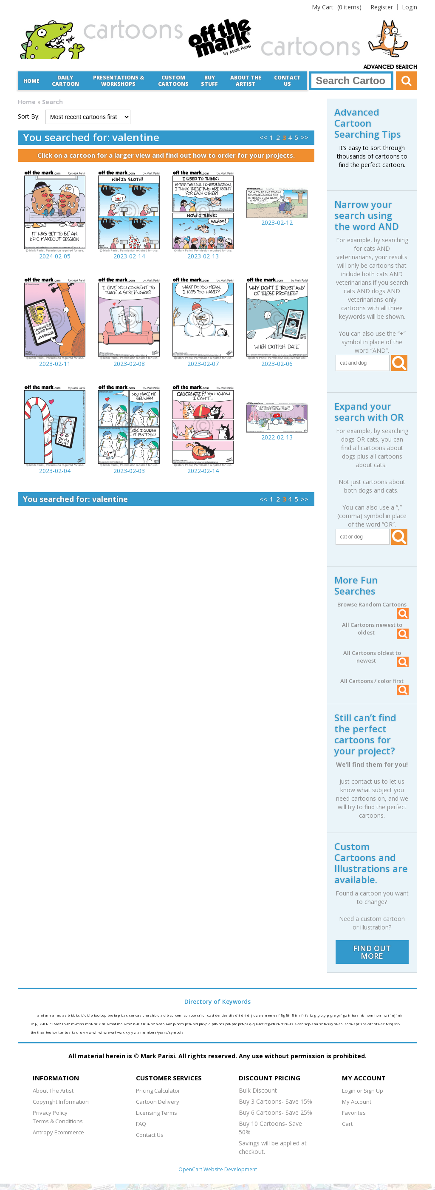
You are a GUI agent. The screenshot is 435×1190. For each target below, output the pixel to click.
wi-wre (104, 1032)
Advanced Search (390, 67)
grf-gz (342, 1015)
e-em (263, 1015)
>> (304, 137)
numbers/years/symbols (162, 1032)
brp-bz (120, 1015)
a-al (41, 1015)
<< (263, 137)
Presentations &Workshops (118, 81)
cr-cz (207, 1015)
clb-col (169, 1015)
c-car (131, 1015)
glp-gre (329, 1015)
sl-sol (339, 1023)
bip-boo (93, 1015)
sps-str (367, 1023)
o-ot (159, 1023)
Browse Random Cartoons (373, 604)
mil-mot (109, 1023)
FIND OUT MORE (372, 952)
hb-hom (366, 1015)
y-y (131, 1032)
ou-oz (168, 1023)
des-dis (228, 1015)
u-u (79, 1032)
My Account (356, 1101)
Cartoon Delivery (157, 1101)
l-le (49, 1023)
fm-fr (300, 1015)
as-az (62, 1015)
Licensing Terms (156, 1112)
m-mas (78, 1023)
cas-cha (143, 1015)
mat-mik (93, 1023)
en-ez (273, 1015)
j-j (37, 1023)
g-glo (318, 1015)
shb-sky (326, 1023)
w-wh (94, 1032)
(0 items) (337, 7)
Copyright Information (61, 1101)
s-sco (299, 1023)
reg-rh (270, 1023)
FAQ (141, 1124)
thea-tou (44, 1032)
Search (52, 102)
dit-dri (241, 1015)
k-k (43, 1023)
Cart (347, 1124)
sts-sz (380, 1023)
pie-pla (205, 1023)
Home (31, 81)
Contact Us (287, 81)
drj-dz (253, 1015)
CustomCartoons (173, 81)
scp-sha (311, 1023)
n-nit (138, 1023)
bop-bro (107, 1015)
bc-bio (81, 1015)
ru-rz (289, 1023)
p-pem (179, 1023)
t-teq (390, 1023)
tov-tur (58, 1032)
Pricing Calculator (158, 1090)
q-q (252, 1023)
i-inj (392, 1015)
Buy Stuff (209, 81)
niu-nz (149, 1023)
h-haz (353, 1015)
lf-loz (57, 1023)
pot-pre (231, 1023)
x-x (125, 1032)
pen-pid (192, 1023)
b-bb (72, 1015)
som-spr (352, 1023)
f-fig (282, 1015)
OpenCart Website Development (217, 1169)
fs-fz (309, 1015)
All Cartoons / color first (374, 681)
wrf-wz (116, 1032)
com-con (183, 1015)
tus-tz (70, 1032)
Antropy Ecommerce (58, 1132)
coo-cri (197, 1015)
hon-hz (381, 1015)
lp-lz (66, 1023)
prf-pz (243, 1023)
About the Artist (245, 81)
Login (409, 7)
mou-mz (125, 1023)
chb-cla (157, 1015)
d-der (217, 1015)
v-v (86, 1032)
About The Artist (53, 1090)
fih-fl (290, 1015)
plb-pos (218, 1023)
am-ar (51, 1015)
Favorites (354, 1112)
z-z (137, 1032)
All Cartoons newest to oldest (375, 628)
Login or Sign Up (362, 1090)
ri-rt (280, 1023)
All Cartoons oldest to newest (376, 656)
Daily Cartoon (65, 81)
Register (381, 7)
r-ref (260, 1023)
